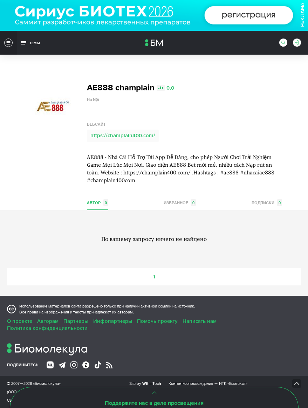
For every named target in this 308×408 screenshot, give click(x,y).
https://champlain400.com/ (122, 135)
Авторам (48, 321)
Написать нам (200, 321)
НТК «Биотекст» (233, 383)
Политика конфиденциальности (47, 328)
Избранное (180, 202)
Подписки (267, 202)
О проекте (19, 321)
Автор (97, 202)
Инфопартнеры (112, 321)
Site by (145, 383)
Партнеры (75, 321)
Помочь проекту (157, 321)
